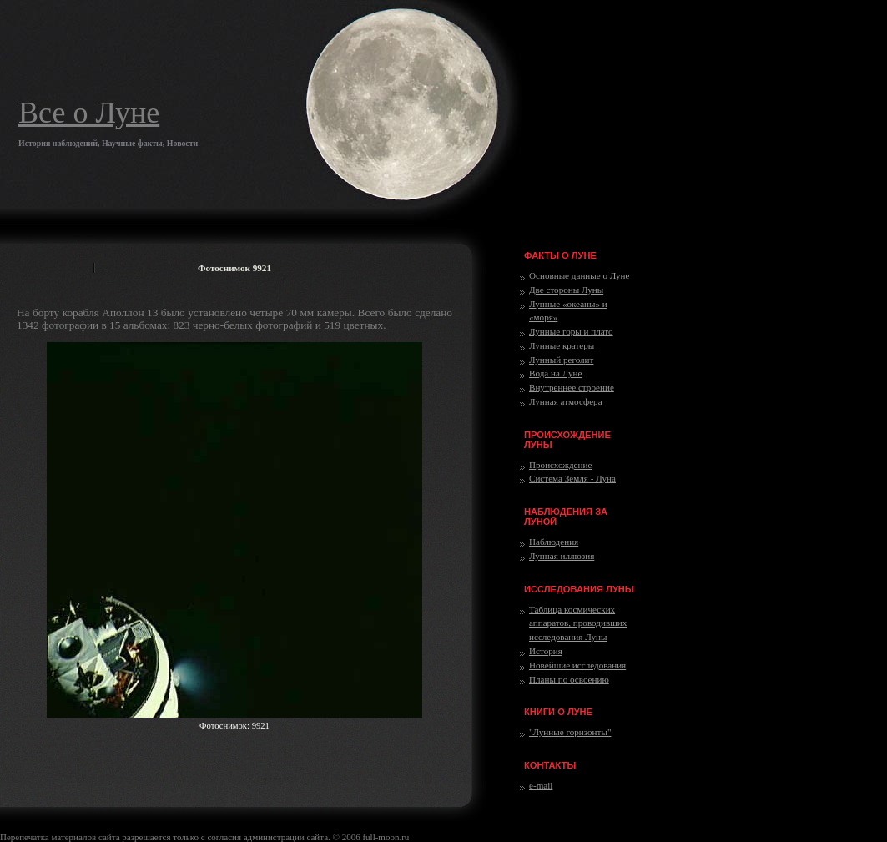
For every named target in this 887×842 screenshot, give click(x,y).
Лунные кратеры (561, 345)
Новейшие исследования (577, 665)
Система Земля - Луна (572, 478)
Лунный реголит (561, 360)
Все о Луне (88, 112)
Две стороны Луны (566, 290)
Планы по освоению (569, 679)
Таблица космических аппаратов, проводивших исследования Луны (578, 623)
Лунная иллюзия (561, 556)
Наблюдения (553, 542)
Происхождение (560, 465)
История (545, 651)
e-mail (540, 785)
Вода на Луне (555, 373)
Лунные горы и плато (571, 331)
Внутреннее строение (571, 387)
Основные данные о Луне (579, 275)
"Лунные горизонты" (570, 732)
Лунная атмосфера (565, 401)
